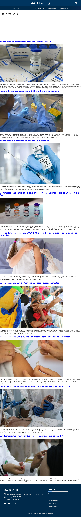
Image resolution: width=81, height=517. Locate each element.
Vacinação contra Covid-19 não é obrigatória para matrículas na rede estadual (36, 337)
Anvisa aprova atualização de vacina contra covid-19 (24, 141)
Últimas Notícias (15, 8)
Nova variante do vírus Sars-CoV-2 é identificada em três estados (30, 91)
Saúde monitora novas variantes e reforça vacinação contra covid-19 (32, 436)
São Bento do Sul (39, 8)
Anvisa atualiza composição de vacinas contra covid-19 (25, 42)
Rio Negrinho (27, 8)
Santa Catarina (52, 8)
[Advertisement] (40, 28)
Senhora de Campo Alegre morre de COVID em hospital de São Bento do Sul (35, 386)
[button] (76, 3)
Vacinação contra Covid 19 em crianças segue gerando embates (29, 283)
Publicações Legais (65, 8)
